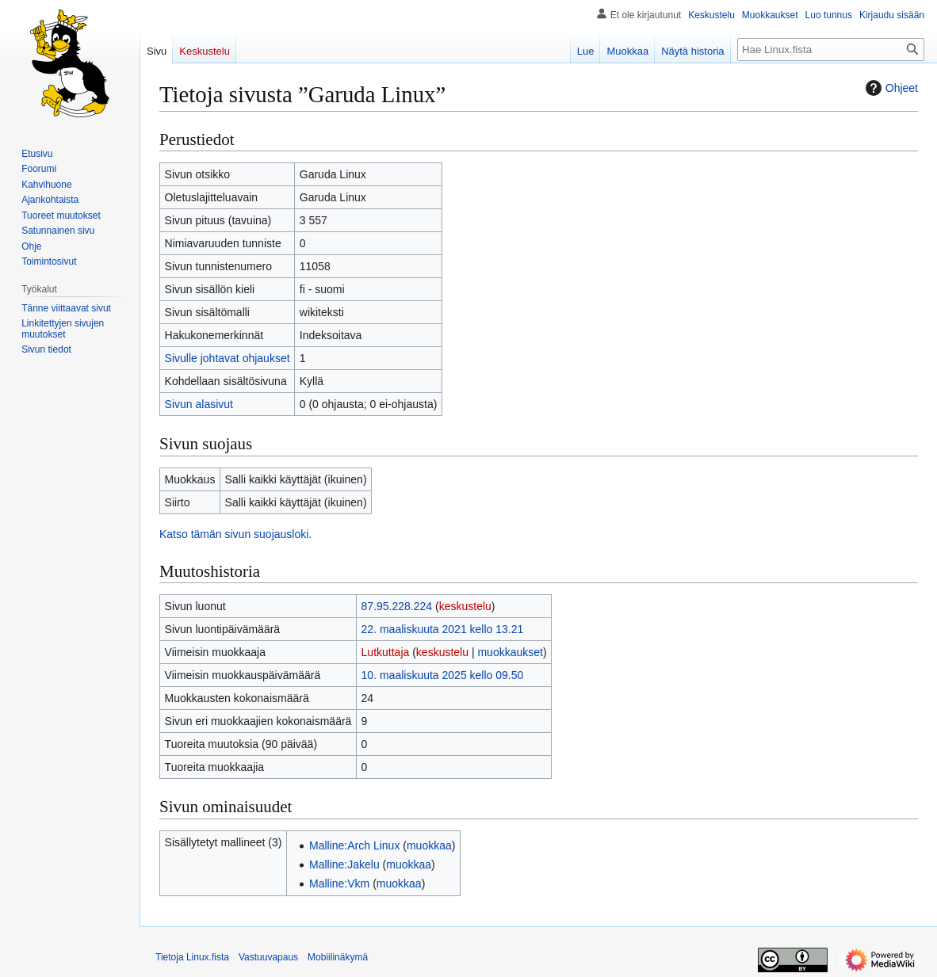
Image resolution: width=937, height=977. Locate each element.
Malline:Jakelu (344, 864)
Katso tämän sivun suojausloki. (235, 534)
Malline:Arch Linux (354, 845)
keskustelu (465, 606)
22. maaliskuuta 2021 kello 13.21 (442, 629)
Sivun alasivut (199, 404)
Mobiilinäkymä (338, 957)
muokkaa (429, 845)
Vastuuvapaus (268, 957)
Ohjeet (890, 88)
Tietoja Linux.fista (192, 957)
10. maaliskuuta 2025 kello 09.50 (442, 675)
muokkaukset (509, 652)
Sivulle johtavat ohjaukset (227, 358)
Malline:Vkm (339, 883)
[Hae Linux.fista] (830, 49)
